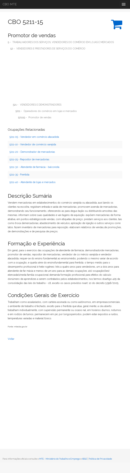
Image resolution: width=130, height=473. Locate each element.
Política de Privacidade (100, 459)
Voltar (11, 338)
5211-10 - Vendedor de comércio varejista (32, 144)
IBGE (84, 459)
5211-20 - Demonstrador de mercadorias (32, 151)
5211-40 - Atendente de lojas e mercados (32, 182)
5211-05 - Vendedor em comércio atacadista (34, 137)
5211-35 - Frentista (19, 174)
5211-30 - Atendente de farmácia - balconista (34, 167)
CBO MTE (10, 4)
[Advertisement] (65, 78)
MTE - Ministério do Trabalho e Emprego (59, 459)
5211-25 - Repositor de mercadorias (29, 159)
